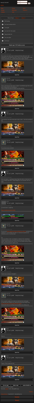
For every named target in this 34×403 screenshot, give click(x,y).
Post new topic (6, 385)
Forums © (31, 391)
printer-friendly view (27, 385)
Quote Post (17, 74)
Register (2, 5)
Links (13, 12)
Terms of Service (4, 394)
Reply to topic (15, 385)
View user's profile (10, 50)
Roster (24, 8)
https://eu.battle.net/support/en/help (8, 210)
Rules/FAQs (14, 10)
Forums (13, 8)
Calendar (3, 12)
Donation (17, 396)
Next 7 (23, 18)
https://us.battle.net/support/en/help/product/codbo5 (11, 303)
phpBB (6, 388)
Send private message (19, 50)
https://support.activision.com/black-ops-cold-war (16, 231)
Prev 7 (17, 18)
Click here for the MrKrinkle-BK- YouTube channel (12, 104)
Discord (17, 400)
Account (2, 10)
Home (2, 8)
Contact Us (25, 10)
